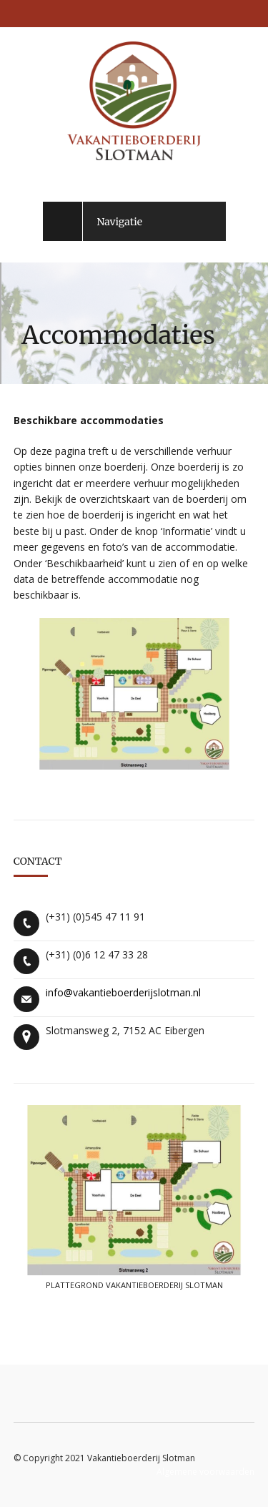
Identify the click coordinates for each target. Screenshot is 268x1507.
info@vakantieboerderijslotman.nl (123, 992)
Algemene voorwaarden (205, 1472)
